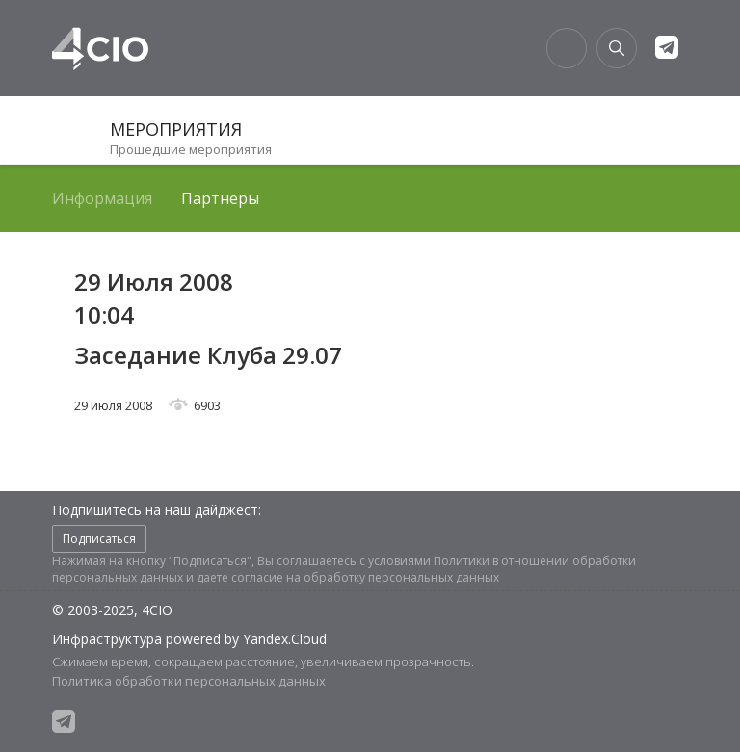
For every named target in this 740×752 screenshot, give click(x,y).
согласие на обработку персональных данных (365, 577)
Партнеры (220, 198)
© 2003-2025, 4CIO (112, 610)
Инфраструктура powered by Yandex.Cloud (189, 639)
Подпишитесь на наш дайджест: (156, 510)
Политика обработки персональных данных (189, 680)
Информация (102, 198)
